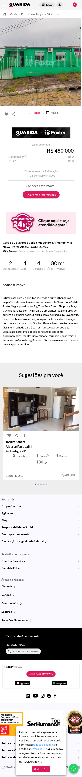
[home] (19, 4)
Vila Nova (53, 14)
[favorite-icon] (6, 114)
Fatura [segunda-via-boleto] (47, 4)
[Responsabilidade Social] (78, 527)
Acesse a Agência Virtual (41, 674)
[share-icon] (13, 114)
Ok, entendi (41, 769)
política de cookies (43, 744)
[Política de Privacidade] (78, 743)
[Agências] (78, 513)
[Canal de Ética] (78, 568)
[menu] (5, 5)
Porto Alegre (35, 14)
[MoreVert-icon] (24, 435)
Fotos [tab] (34, 112)
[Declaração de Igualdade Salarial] (46, 542)
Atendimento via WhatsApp (23, 651)
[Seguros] (14, 612)
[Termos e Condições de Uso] (78, 750)
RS (22, 14)
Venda (13, 14)
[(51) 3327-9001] (77, 645)
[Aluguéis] (14, 587)
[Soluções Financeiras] (31, 620)
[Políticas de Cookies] (78, 758)
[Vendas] (13, 595)
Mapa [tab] (52, 112)
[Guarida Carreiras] (78, 561)
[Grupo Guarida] (78, 506)
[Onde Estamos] (74, 5)
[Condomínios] (21, 603)
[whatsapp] (73, 768)
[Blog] (78, 520)
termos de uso (38, 748)
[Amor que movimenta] (78, 534)
